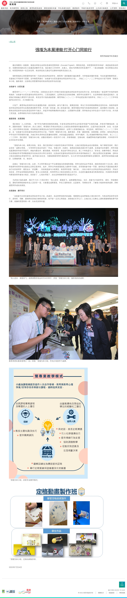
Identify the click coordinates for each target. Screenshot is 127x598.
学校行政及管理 (87, 8)
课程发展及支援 (50, 8)
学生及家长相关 (64, 8)
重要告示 (101, 593)
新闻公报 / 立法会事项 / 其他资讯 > (67, 21)
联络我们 (122, 8)
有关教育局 (14, 8)
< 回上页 (12, 42)
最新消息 (4, 8)
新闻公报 (24, 8)
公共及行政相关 (102, 8)
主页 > (39, 21)
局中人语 (85, 21)
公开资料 (113, 8)
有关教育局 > (48, 21)
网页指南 (122, 593)
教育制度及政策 (36, 8)
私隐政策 (111, 593)
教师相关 (76, 8)
